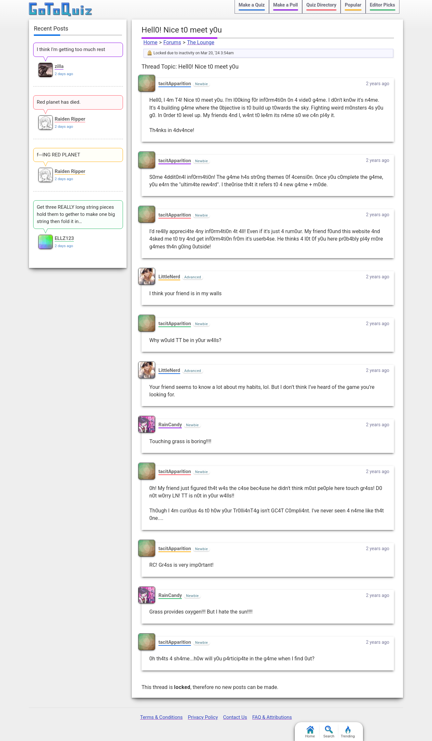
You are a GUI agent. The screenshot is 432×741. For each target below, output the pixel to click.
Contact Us (235, 717)
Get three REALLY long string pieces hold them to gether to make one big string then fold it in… (76, 214)
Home (150, 42)
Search (328, 732)
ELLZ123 (64, 238)
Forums (172, 42)
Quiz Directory (321, 5)
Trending (348, 732)
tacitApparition (174, 83)
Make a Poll (285, 5)
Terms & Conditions (161, 717)
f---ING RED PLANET (58, 155)
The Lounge (200, 42)
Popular (353, 5)
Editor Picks (382, 5)
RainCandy (170, 425)
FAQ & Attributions (272, 717)
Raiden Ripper (70, 119)
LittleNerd (169, 277)
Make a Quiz (252, 5)
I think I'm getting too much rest (71, 49)
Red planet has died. (59, 102)
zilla (59, 66)
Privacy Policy (203, 717)
